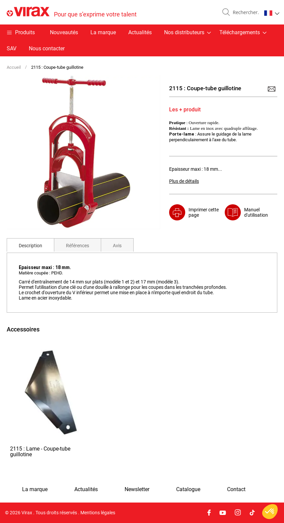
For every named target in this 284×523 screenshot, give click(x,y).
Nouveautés (64, 32)
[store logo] (72, 12)
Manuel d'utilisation (256, 212)
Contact (236, 489)
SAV (11, 48)
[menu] (142, 40)
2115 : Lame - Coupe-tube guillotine (40, 452)
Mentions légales (97, 512)
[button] (271, 13)
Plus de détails (184, 181)
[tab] (30, 245)
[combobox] (244, 12)
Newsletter (137, 489)
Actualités (140, 32)
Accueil (14, 67)
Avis (117, 245)
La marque (103, 32)
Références (77, 245)
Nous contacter (47, 48)
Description (30, 245)
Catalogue (188, 489)
